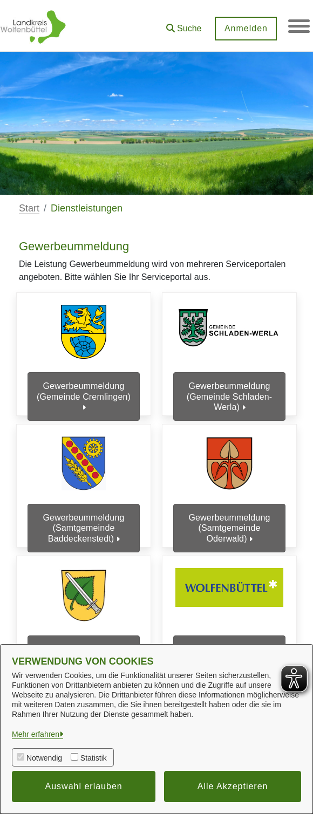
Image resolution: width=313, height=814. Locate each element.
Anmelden (245, 28)
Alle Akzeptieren (233, 786)
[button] (183, 24)
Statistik (93, 758)
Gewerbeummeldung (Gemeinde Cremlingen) (84, 396)
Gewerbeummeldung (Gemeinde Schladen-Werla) (230, 396)
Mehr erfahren (35, 734)
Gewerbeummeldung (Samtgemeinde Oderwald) (229, 524)
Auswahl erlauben (84, 786)
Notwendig (44, 758)
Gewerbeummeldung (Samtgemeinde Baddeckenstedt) (83, 524)
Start (29, 208)
